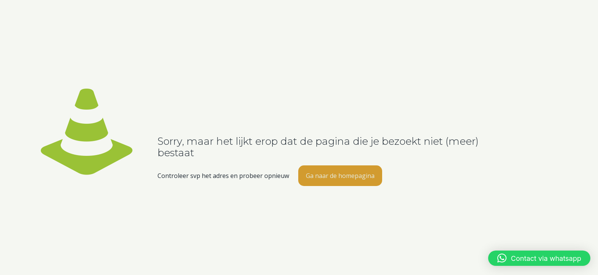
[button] (539, 258)
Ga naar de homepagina (340, 175)
